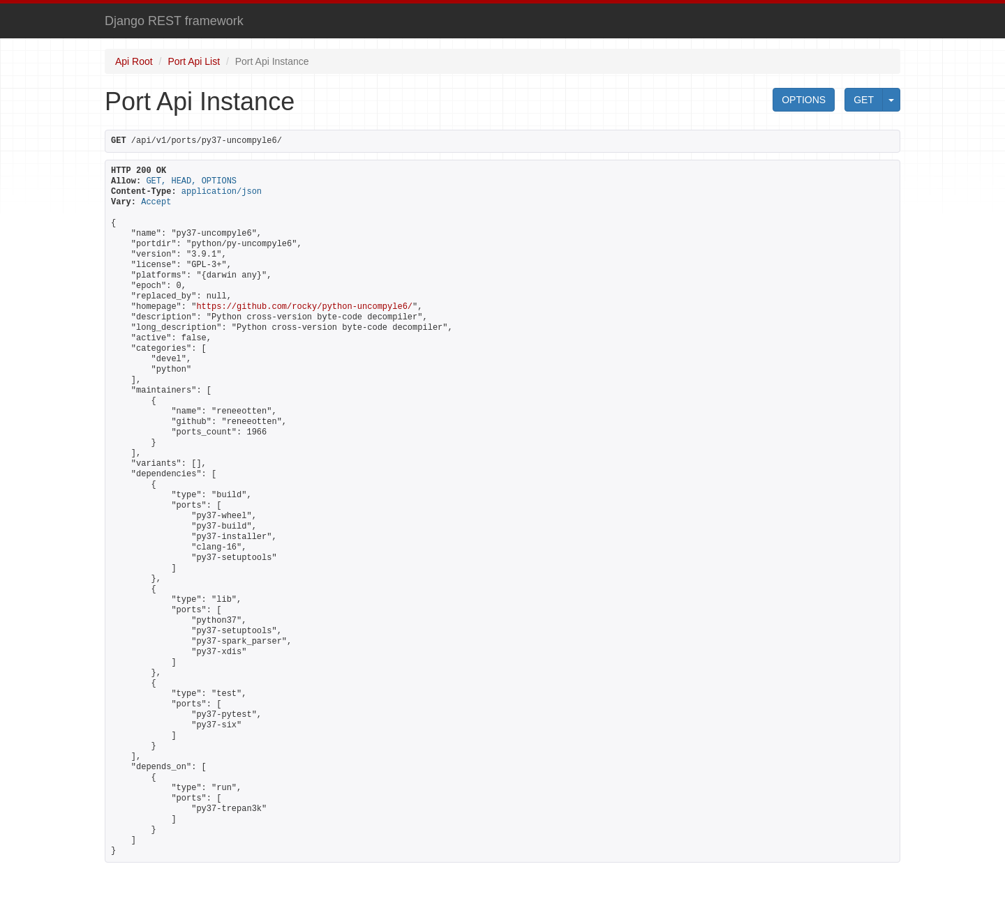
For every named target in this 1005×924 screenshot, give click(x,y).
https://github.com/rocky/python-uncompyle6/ (304, 307)
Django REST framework (174, 21)
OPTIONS (804, 99)
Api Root (134, 61)
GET (864, 99)
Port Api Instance (272, 61)
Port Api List (194, 61)
